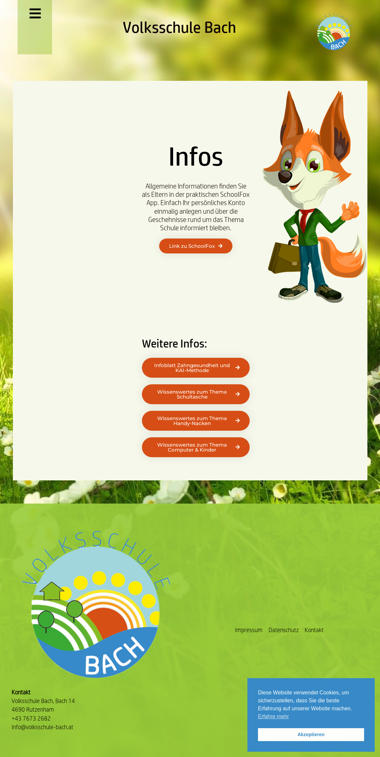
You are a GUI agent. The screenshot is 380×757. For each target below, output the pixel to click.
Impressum (249, 630)
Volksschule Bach (179, 27)
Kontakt (314, 630)
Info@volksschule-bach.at (42, 727)
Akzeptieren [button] (311, 734)
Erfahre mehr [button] (273, 716)
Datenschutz (284, 630)
